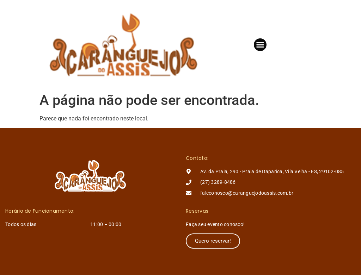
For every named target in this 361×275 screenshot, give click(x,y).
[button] (260, 44)
